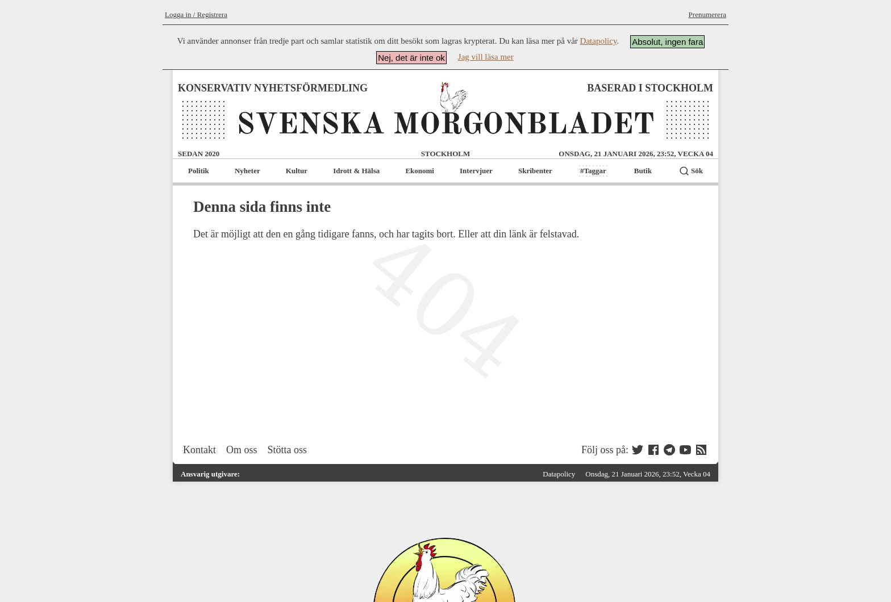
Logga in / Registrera (196, 14)
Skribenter (535, 170)
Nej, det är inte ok (411, 57)
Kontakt (199, 449)
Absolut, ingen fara (667, 42)
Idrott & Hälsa (356, 170)
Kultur (296, 170)
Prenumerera (707, 14)
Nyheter (247, 170)
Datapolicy (598, 40)
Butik (643, 170)
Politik (198, 170)
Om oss (241, 449)
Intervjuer (476, 170)
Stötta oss (287, 449)
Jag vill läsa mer (486, 56)
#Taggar (593, 170)
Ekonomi (419, 170)
